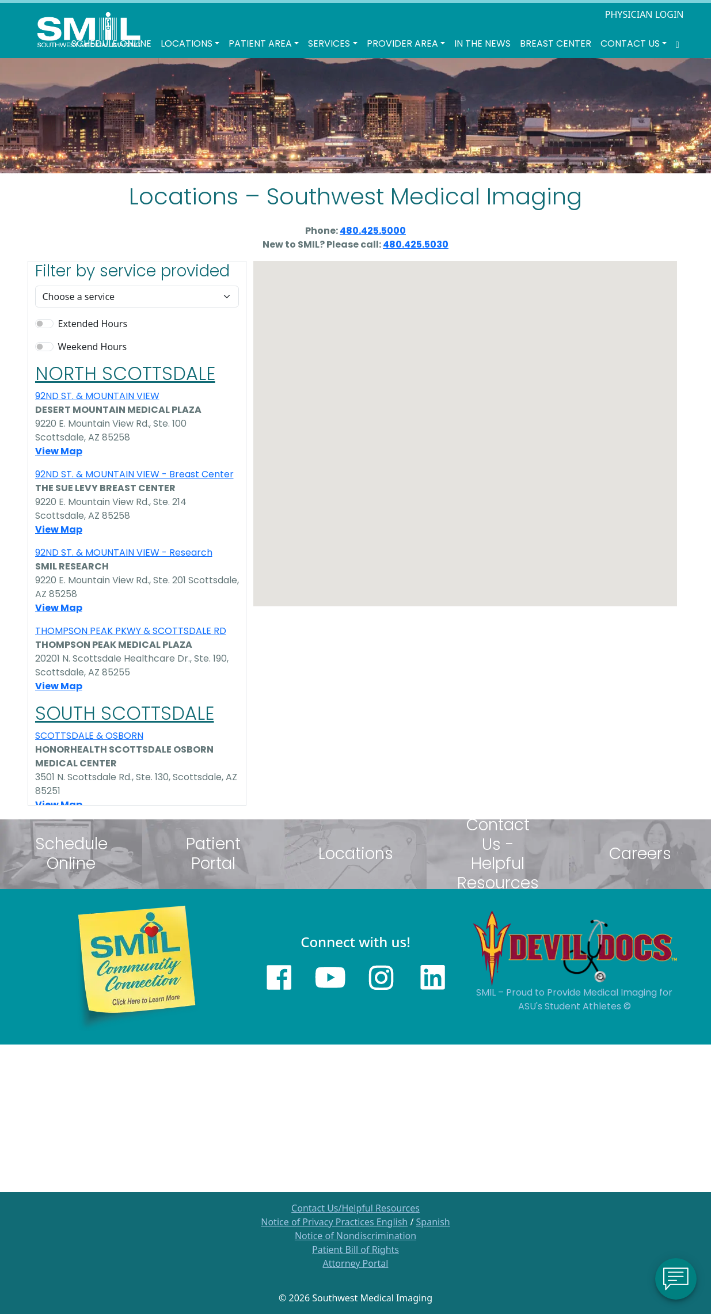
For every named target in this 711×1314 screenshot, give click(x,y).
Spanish (433, 1222)
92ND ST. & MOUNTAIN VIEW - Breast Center (134, 474)
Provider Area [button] (402, 43)
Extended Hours (93, 323)
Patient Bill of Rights (355, 1249)
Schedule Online (111, 43)
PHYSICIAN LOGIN (644, 14)
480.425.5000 (373, 230)
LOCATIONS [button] (186, 43)
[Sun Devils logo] (574, 947)
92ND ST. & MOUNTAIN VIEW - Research (123, 552)
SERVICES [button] (329, 43)
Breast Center (555, 43)
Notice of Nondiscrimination (355, 1235)
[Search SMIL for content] (677, 44)
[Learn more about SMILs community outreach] (136, 965)
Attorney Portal (356, 1263)
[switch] (44, 323)
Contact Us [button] (630, 43)
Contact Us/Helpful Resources (355, 1208)
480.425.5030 (415, 244)
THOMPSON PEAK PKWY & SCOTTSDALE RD (130, 630)
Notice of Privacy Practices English (334, 1222)
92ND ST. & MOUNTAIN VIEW (97, 395)
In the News (482, 43)
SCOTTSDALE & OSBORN (89, 735)
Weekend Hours (92, 346)
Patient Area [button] (260, 43)
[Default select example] (137, 296)
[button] (431, 384)
